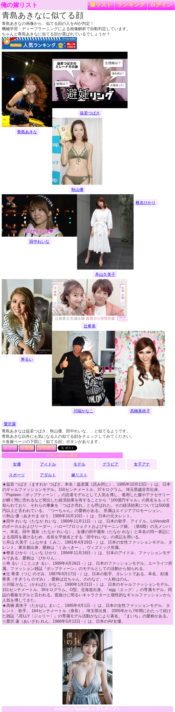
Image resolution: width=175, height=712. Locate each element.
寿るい (27, 359)
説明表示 (46, 447)
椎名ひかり (146, 203)
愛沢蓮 (10, 424)
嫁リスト (101, 5)
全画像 (27, 447)
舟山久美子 (105, 274)
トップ (10, 447)
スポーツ (17, 475)
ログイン (161, 5)
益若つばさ (90, 113)
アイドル (48, 464)
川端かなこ (83, 411)
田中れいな (39, 241)
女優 (17, 464)
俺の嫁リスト (19, 5)
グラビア (110, 464)
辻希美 (90, 326)
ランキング (131, 5)
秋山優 (77, 189)
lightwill (81, 709)
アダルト (48, 475)
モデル (79, 464)
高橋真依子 (140, 411)
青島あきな (27, 132)
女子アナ (142, 464)
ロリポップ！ (108, 709)
